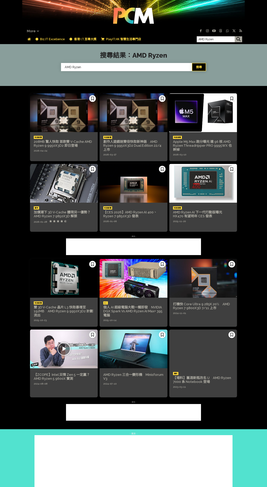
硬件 (36, 208)
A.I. (105, 303)
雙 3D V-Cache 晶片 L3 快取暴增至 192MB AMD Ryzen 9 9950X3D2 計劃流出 (63, 311)
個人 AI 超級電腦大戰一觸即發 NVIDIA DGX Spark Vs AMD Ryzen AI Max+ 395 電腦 (132, 311)
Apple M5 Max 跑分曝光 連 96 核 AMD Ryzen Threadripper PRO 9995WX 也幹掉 (202, 146)
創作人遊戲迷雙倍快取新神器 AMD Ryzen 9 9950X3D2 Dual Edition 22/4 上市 (132, 146)
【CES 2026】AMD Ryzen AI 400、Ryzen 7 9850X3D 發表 (130, 214)
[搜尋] (238, 39)
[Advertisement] (133, 246)
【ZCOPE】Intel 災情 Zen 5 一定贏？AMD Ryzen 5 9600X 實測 (62, 377)
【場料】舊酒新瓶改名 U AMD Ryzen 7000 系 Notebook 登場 (202, 380)
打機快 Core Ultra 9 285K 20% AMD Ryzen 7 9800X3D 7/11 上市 (201, 306)
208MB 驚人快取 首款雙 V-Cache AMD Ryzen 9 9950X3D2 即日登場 (63, 144)
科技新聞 (38, 137)
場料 (175, 374)
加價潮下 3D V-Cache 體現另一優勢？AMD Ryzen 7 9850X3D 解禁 (62, 214)
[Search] (199, 67)
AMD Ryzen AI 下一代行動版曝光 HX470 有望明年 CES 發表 (198, 214)
